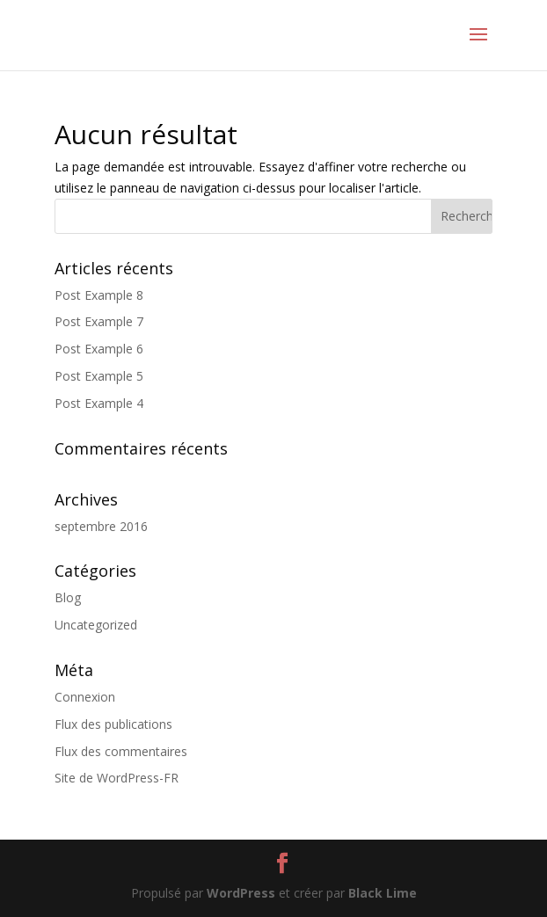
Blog (68, 597)
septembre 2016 (101, 526)
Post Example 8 (99, 295)
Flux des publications (113, 724)
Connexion (85, 696)
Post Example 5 (99, 376)
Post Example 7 (99, 321)
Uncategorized (96, 624)
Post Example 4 (99, 403)
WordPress (241, 892)
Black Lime (382, 892)
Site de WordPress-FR (117, 777)
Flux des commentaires (121, 751)
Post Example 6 (99, 348)
